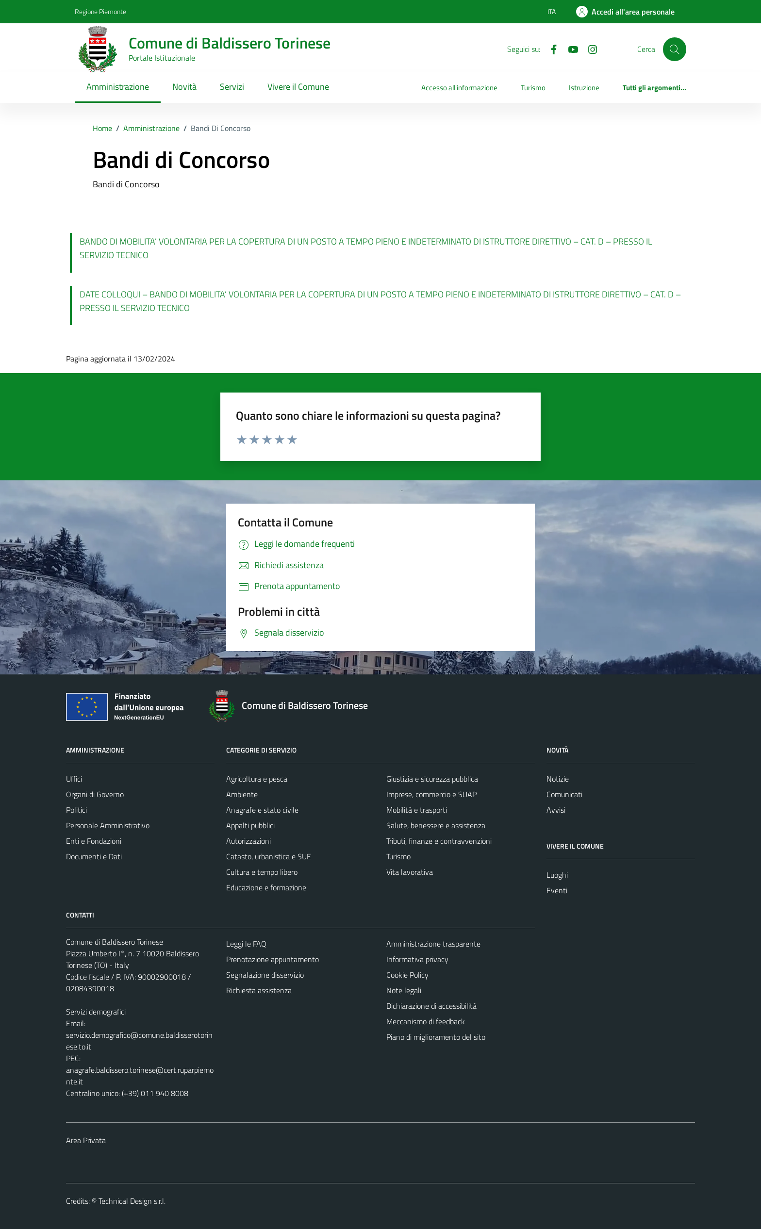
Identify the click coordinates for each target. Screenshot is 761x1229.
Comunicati (564, 794)
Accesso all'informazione (459, 87)
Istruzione (584, 87)
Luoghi (557, 875)
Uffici (74, 779)
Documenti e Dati (94, 856)
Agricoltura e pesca (256, 779)
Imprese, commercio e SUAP (431, 794)
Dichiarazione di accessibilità (431, 1006)
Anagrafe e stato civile (262, 810)
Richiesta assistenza (259, 990)
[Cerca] (674, 49)
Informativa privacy (417, 959)
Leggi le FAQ (246, 944)
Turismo (533, 87)
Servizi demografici (96, 1011)
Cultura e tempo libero (262, 872)
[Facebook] (550, 48)
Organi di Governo (95, 794)
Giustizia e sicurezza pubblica (432, 779)
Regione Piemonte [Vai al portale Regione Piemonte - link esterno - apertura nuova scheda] (100, 11)
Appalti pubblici (250, 825)
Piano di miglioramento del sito (435, 1037)
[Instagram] (588, 48)
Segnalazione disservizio (265, 975)
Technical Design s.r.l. (132, 1201)
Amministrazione (117, 86)
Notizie (557, 779)
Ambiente (242, 794)
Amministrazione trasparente (433, 944)
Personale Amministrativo (107, 825)
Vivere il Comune (298, 86)
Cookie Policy (407, 975)
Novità (184, 86)
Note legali (403, 990)
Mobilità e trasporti (416, 810)
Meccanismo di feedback (425, 1021)
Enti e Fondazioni (93, 841)
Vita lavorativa (409, 872)
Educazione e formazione (266, 887)
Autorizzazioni (248, 841)
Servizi (232, 86)
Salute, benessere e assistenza (435, 825)
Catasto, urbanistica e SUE (268, 856)
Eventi (556, 890)
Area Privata (86, 1140)
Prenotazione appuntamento (272, 959)
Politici (76, 810)
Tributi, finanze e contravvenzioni (439, 841)
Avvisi (555, 810)
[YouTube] (569, 48)
